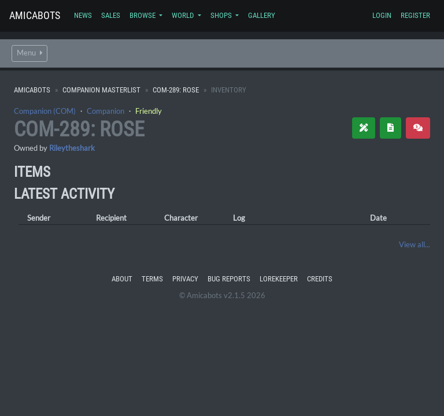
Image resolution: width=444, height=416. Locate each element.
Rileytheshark (72, 148)
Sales (110, 15)
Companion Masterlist (101, 90)
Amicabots (34, 15)
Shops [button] (222, 15)
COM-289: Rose (176, 90)
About (122, 278)
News (83, 15)
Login (381, 15)
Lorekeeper (279, 278)
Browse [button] (143, 15)
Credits (319, 278)
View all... (414, 244)
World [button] (183, 15)
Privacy (185, 278)
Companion (105, 111)
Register (415, 15)
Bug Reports (229, 278)
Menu (29, 53)
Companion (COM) (45, 111)
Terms (152, 278)
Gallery (261, 15)
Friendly (148, 111)
